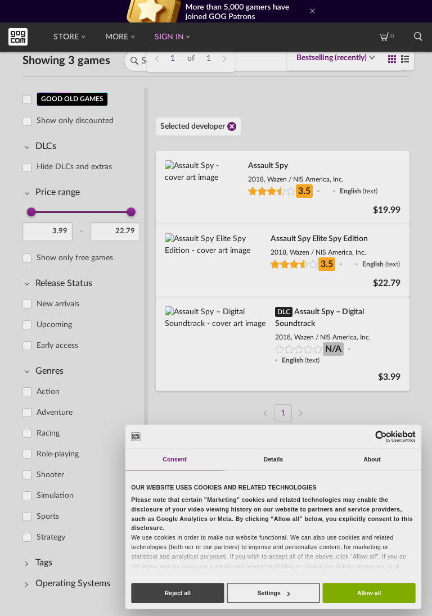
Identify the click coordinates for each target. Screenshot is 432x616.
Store (68, 37)
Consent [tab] (174, 459)
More (119, 37)
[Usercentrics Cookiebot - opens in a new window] (380, 436)
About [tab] (372, 459)
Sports (48, 516)
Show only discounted (75, 121)
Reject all (178, 593)
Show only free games (75, 258)
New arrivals (58, 304)
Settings (273, 593)
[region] (84, 343)
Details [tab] (274, 459)
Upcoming (54, 325)
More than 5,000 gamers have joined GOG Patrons (238, 11)
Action (48, 392)
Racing (48, 433)
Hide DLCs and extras (74, 167)
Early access (57, 346)
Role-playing (58, 454)
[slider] (31, 211)
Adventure (55, 412)
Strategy (51, 537)
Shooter (50, 475)
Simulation (55, 496)
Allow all (369, 593)
